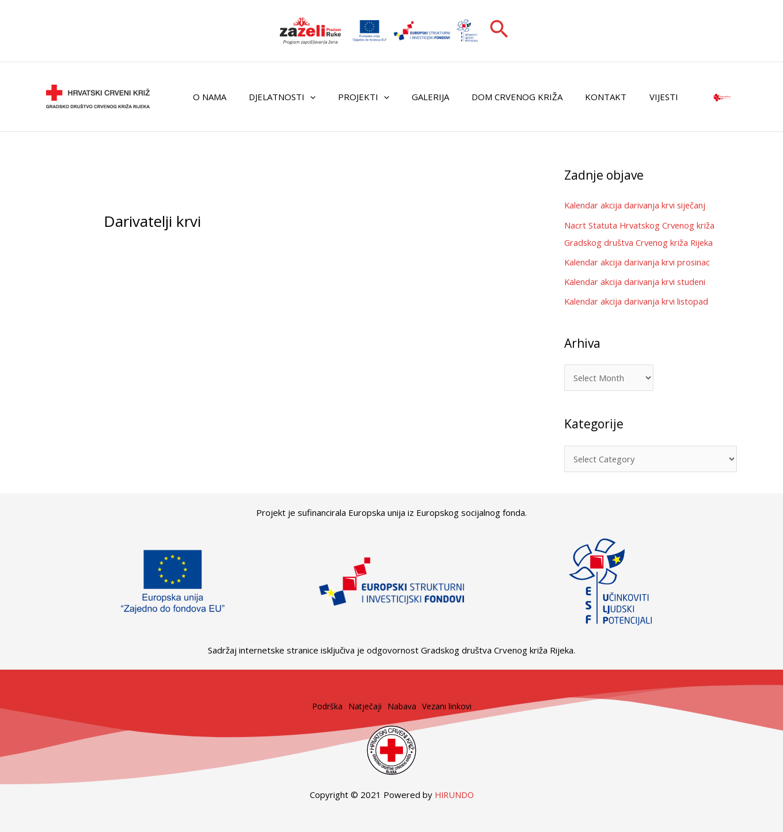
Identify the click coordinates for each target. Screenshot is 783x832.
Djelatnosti (274, 96)
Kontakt (577, 96)
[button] (499, 30)
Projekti (350, 96)
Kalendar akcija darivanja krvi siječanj (636, 205)
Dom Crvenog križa (493, 96)
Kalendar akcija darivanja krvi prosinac (638, 261)
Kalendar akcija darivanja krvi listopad (637, 300)
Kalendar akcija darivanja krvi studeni (636, 281)
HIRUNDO (454, 794)
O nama (206, 96)
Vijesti (629, 96)
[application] (302, 96)
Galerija (412, 96)
